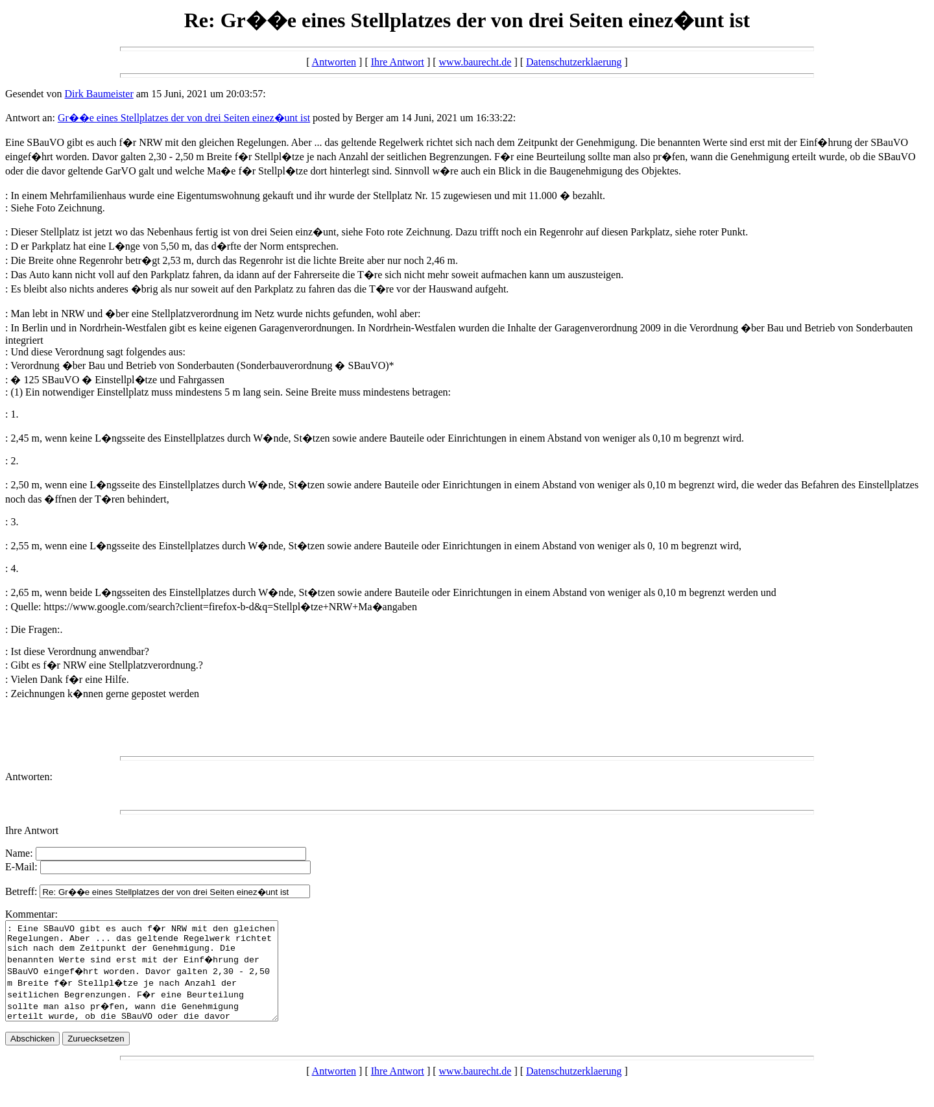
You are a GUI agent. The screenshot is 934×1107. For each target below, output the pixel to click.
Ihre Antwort (397, 61)
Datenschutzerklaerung (573, 61)
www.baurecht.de (475, 61)
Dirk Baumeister (99, 93)
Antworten (334, 61)
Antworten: (29, 776)
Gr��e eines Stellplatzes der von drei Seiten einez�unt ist (184, 117)
